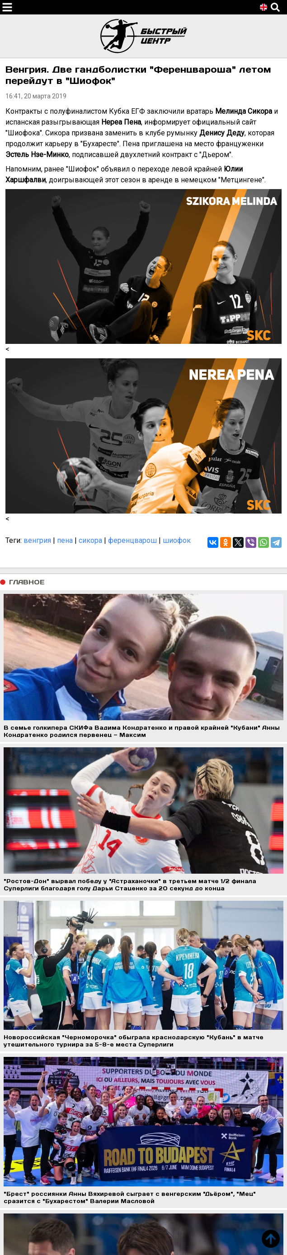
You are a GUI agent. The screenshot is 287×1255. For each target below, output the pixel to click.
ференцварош (132, 540)
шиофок (177, 540)
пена (65, 540)
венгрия (37, 540)
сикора (90, 540)
